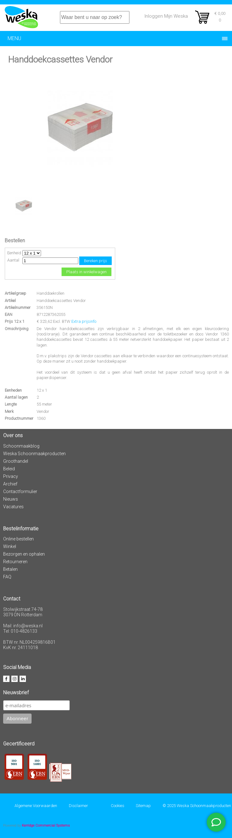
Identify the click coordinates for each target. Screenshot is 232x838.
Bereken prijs (95, 260)
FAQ (7, 576)
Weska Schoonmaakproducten (34, 453)
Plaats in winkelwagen (86, 271)
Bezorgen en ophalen (24, 554)
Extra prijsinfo (83, 321)
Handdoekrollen (50, 293)
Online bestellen (18, 538)
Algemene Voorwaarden (36, 805)
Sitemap (143, 805)
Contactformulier (20, 491)
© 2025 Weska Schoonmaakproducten (197, 805)
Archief (10, 483)
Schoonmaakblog (21, 446)
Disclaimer (78, 805)
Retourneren (15, 561)
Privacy (10, 476)
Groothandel (15, 461)
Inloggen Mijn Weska (166, 16)
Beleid (9, 468)
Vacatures (13, 506)
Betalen (10, 569)
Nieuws (10, 499)
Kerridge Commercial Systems (46, 825)
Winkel (9, 546)
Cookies (117, 805)
